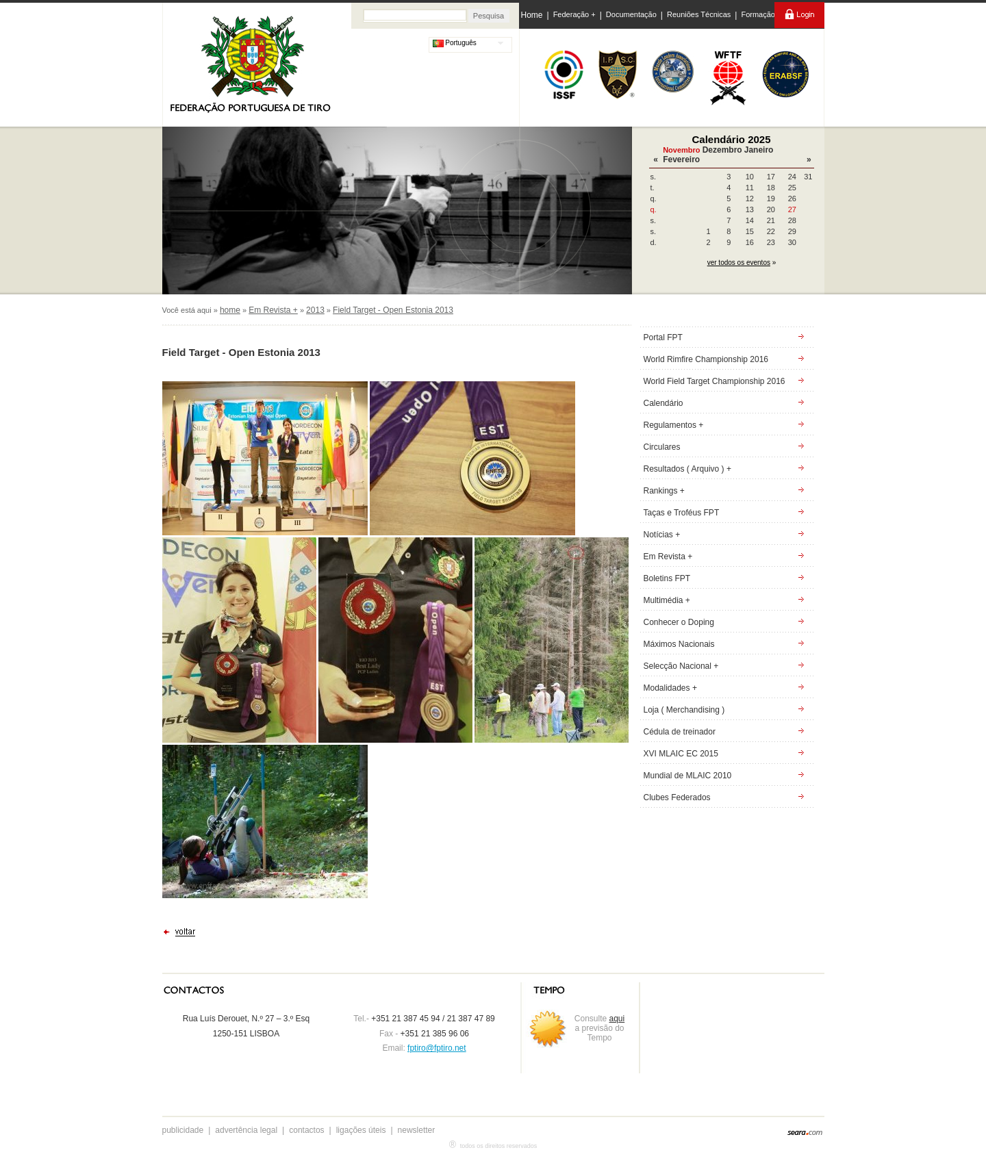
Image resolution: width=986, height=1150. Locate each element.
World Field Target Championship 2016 (714, 381)
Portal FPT (663, 337)
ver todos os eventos (738, 262)
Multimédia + (667, 600)
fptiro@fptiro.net (436, 1048)
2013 (315, 310)
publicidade (183, 1130)
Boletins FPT (667, 578)
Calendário (663, 403)
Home (532, 15)
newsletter (416, 1130)
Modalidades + (670, 688)
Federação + (574, 14)
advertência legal (246, 1130)
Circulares (662, 447)
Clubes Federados (677, 797)
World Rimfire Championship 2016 (706, 359)
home (230, 310)
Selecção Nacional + (681, 666)
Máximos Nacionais (679, 644)
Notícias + (662, 534)
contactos (306, 1130)
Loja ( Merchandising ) (684, 710)
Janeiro (759, 150)
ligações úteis (361, 1130)
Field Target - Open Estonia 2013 (393, 310)
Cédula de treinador (680, 732)
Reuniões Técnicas (699, 14)
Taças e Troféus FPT (682, 513)
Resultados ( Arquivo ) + (687, 469)
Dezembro (722, 150)
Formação (758, 14)
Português (455, 43)
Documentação (631, 14)
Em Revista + (273, 310)
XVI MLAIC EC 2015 (681, 753)
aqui (617, 1018)
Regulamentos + (674, 425)
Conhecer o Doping (679, 622)
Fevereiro (681, 159)
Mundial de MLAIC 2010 (688, 775)
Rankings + (664, 491)
